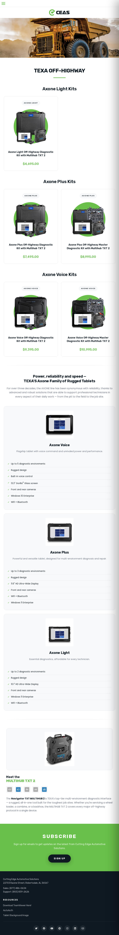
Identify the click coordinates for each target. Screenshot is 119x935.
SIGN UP (59, 858)
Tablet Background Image (16, 915)
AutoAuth (8, 910)
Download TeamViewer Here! (17, 905)
